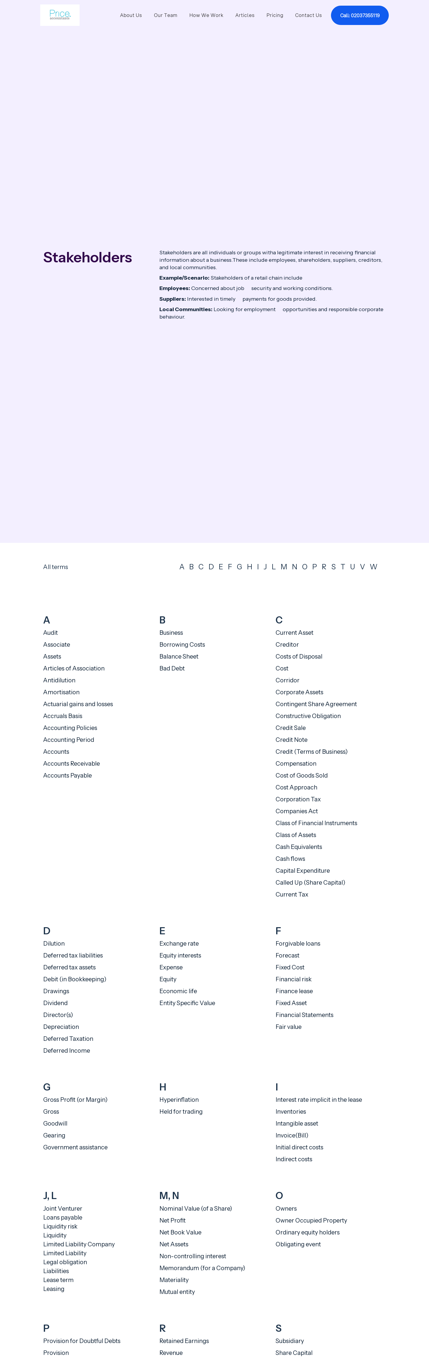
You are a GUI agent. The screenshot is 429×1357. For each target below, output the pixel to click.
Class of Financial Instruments (316, 823)
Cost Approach (296, 787)
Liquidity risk (60, 1226)
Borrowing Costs (182, 644)
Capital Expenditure (303, 870)
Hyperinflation (179, 1099)
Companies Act (297, 811)
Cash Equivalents (299, 846)
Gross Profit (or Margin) (75, 1099)
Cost (282, 668)
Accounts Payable (67, 775)
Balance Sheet (178, 656)
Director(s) (58, 1014)
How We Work (206, 15)
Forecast (287, 955)
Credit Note (291, 739)
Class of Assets (296, 835)
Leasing (53, 1288)
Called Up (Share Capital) (310, 882)
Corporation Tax (298, 799)
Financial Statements (304, 1014)
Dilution (54, 943)
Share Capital (294, 1352)
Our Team (166, 15)
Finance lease (294, 991)
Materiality (174, 1280)
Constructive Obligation (308, 716)
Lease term (58, 1280)
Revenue (171, 1352)
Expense (171, 967)
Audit (50, 632)
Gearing (54, 1135)
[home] (60, 15)
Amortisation (61, 692)
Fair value (288, 1026)
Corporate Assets (299, 692)
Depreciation (61, 1026)
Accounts (56, 751)
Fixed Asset (291, 1003)
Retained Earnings (184, 1341)
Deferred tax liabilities (73, 955)
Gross (51, 1111)
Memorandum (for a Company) (202, 1268)
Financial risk (294, 979)
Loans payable (62, 1217)
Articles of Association (74, 668)
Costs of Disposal (299, 656)
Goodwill (55, 1123)
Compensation (296, 763)
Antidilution (59, 680)
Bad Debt (172, 668)
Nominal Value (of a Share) (195, 1208)
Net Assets (173, 1244)
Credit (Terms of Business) (312, 751)
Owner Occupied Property (311, 1220)
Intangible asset (297, 1123)
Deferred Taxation (68, 1038)
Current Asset (294, 632)
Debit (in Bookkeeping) (74, 979)
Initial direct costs (299, 1147)
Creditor (287, 644)
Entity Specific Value (187, 1003)
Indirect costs (294, 1159)
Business (171, 632)
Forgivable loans (298, 943)
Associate (56, 644)
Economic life (178, 991)
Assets (52, 656)
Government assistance (75, 1147)
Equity (167, 979)
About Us (131, 15)
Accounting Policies (70, 727)
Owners (286, 1208)
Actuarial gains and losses (78, 704)
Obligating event (298, 1244)
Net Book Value (180, 1232)
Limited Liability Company (79, 1244)
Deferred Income (66, 1050)
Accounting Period (68, 739)
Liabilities (56, 1271)
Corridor (287, 680)
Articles (245, 15)
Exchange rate (179, 943)
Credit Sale (291, 727)
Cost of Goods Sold (302, 775)
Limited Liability (64, 1253)
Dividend (55, 1003)
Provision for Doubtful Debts (81, 1341)
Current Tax (292, 894)
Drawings (56, 991)
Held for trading (181, 1111)
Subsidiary (290, 1341)
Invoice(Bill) (292, 1135)
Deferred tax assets (69, 967)
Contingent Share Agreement (316, 704)
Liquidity (54, 1235)
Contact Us (308, 15)
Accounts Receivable (71, 763)
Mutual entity (177, 1291)
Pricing (275, 15)
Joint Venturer (62, 1208)
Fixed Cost (290, 967)
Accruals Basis (62, 716)
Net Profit (172, 1220)
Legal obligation (65, 1262)
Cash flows (290, 858)
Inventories (291, 1111)
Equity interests (180, 955)
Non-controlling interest (192, 1256)
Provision (56, 1352)
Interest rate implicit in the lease (319, 1099)
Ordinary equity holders (308, 1232)
